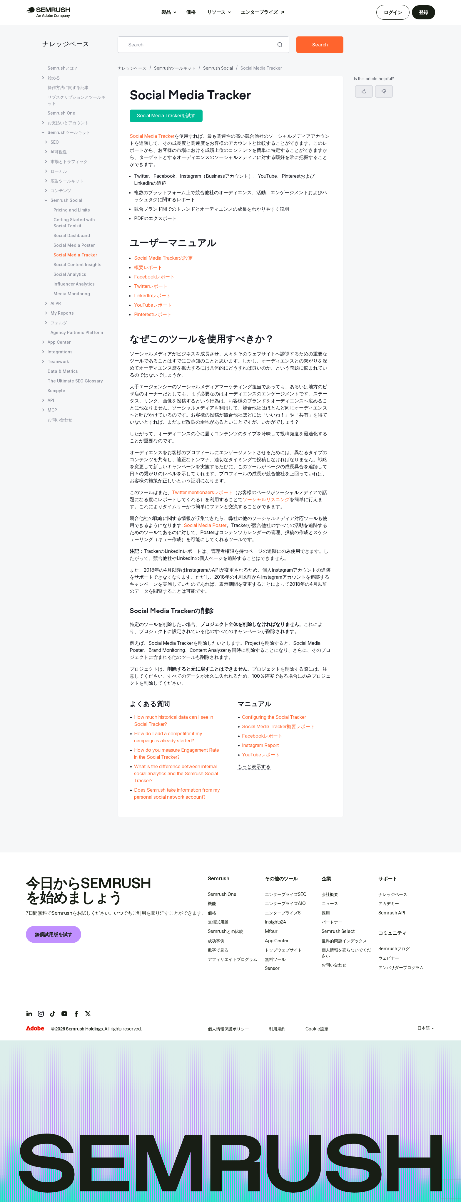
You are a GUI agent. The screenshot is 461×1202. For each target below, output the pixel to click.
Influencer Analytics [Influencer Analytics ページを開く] (74, 283)
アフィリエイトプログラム (232, 959)
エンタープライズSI (283, 913)
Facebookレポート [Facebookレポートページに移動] (262, 736)
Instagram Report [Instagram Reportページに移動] (260, 745)
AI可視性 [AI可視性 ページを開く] (59, 152)
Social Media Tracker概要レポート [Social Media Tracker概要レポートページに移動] (278, 726)
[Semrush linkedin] (29, 1014)
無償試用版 (218, 922)
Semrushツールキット (175, 68)
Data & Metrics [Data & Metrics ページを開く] (63, 371)
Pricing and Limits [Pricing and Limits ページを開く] (72, 209)
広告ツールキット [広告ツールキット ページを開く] (67, 181)
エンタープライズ (259, 12)
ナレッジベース (65, 44)
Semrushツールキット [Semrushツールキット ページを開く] (69, 132)
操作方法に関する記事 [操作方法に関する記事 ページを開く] (68, 87)
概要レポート (148, 267)
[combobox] (197, 44)
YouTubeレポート (153, 305)
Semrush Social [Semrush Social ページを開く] (66, 200)
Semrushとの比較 (225, 931)
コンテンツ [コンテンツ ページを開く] (61, 190)
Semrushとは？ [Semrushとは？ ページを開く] (63, 68)
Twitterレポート (151, 286)
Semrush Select (338, 931)
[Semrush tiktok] (53, 1014)
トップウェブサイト (283, 950)
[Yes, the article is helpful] (364, 91)
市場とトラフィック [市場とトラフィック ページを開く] (69, 161)
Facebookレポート (154, 277)
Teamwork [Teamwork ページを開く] (58, 361)
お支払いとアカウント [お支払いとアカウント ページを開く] (68, 123)
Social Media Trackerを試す (166, 115)
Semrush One (222, 894)
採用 (326, 913)
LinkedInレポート (152, 295)
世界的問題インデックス (344, 941)
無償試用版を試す (53, 934)
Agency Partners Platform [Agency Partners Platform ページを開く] (77, 332)
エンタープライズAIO (285, 903)
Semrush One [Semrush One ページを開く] (61, 112)
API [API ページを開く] (51, 400)
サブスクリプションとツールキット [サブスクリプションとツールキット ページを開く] (76, 100)
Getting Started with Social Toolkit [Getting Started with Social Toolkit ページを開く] (74, 222)
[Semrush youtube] (64, 1014)
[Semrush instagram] (41, 1014)
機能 (212, 903)
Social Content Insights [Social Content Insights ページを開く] (77, 264)
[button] (384, 91)
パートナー (332, 922)
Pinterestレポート (153, 314)
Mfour (271, 931)
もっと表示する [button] (254, 766)
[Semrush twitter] (88, 1014)
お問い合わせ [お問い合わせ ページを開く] (60, 419)
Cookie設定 (316, 1029)
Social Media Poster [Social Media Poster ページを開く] (74, 245)
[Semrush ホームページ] (48, 12)
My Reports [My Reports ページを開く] (62, 313)
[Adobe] (35, 1028)
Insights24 (275, 922)
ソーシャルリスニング (266, 499)
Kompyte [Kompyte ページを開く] (56, 390)
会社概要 (330, 894)
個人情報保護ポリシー (228, 1029)
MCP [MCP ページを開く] (52, 410)
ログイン (393, 12)
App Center (277, 941)
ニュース (330, 903)
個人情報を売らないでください (346, 953)
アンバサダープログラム (401, 967)
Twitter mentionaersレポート (202, 492)
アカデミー (388, 903)
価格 (190, 12)
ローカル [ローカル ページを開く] (59, 171)
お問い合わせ (334, 965)
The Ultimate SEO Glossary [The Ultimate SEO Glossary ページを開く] (75, 380)
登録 (423, 12)
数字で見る (218, 950)
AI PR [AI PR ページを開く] (56, 303)
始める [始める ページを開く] (54, 78)
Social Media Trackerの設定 (163, 258)
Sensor (272, 968)
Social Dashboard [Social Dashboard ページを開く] (72, 235)
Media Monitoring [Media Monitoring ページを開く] (72, 293)
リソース (216, 12)
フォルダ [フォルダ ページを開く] (59, 323)
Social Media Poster (205, 525)
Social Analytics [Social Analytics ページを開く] (70, 274)
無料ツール (275, 959)
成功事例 (216, 941)
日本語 (423, 1028)
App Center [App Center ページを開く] (59, 342)
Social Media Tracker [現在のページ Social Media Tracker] (75, 254)
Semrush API (391, 913)
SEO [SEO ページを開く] (55, 142)
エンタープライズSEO (286, 894)
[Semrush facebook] (76, 1014)
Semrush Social (218, 68)
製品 (166, 12)
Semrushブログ (394, 948)
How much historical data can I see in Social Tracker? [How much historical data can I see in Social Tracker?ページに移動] (173, 720)
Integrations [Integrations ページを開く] (60, 352)
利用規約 (277, 1029)
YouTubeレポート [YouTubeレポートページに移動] (261, 755)
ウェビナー (388, 958)
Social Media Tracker (152, 136)
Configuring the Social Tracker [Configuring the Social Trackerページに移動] (274, 717)
